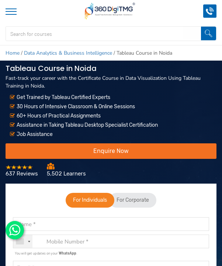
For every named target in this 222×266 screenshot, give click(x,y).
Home (13, 53)
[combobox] (22, 241)
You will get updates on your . (46, 253)
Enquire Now (111, 150)
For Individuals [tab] (90, 200)
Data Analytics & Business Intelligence (68, 53)
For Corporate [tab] (133, 200)
